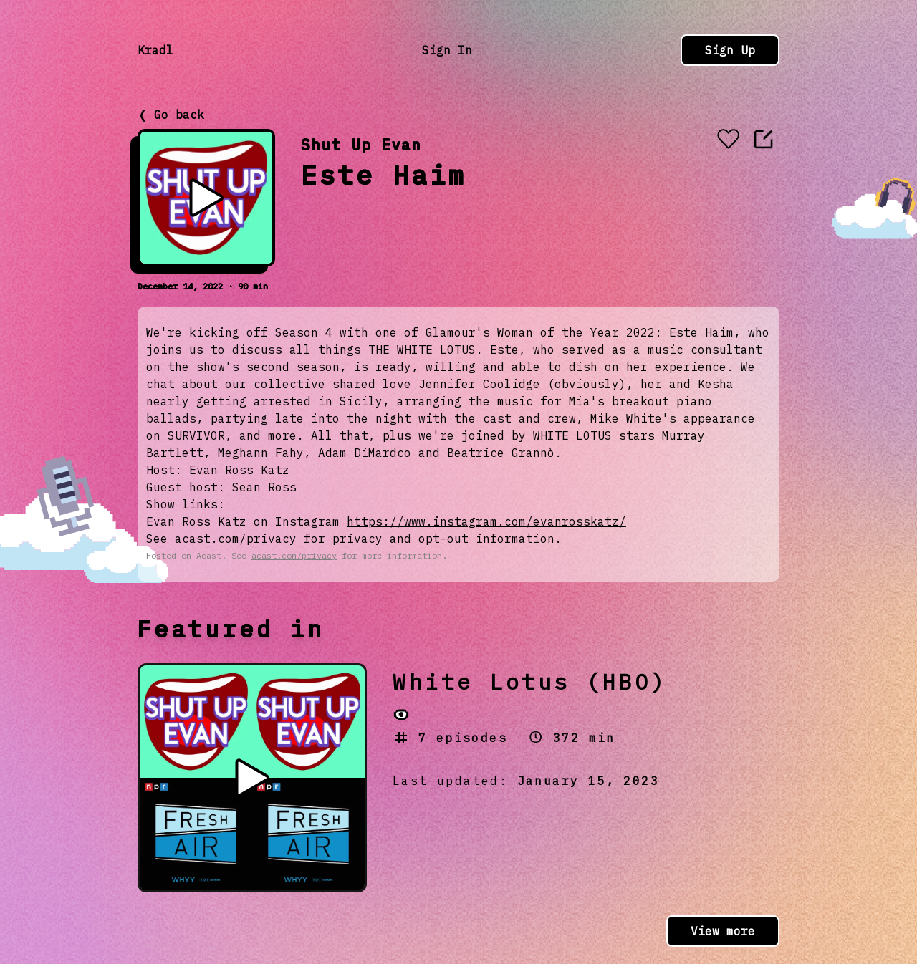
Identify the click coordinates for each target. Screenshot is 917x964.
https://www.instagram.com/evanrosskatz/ (486, 521)
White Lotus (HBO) (530, 681)
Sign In (447, 50)
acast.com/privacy (236, 538)
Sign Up (730, 50)
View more (723, 931)
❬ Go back (171, 114)
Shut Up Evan (361, 144)
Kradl (155, 50)
